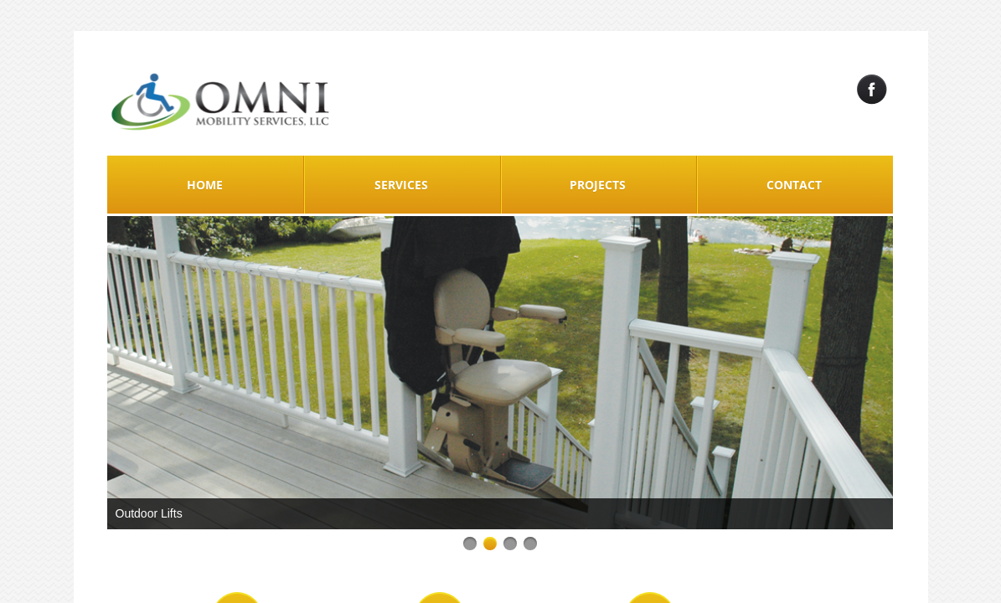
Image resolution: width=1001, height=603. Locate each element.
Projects (598, 185)
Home (205, 185)
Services (401, 185)
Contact (794, 185)
